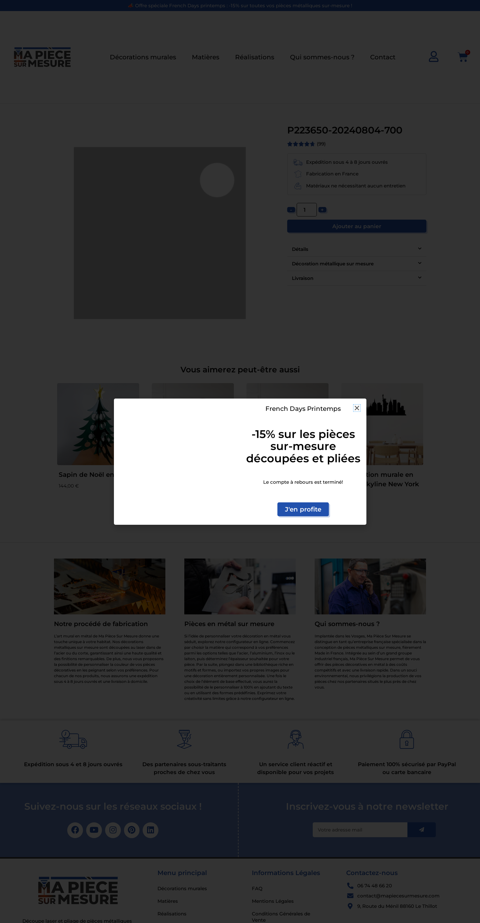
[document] (240, 461)
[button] (357, 408)
